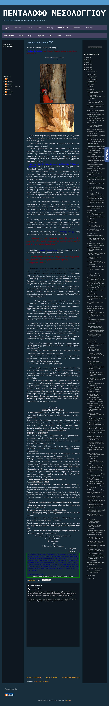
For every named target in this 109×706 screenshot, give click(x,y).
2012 (87, 67)
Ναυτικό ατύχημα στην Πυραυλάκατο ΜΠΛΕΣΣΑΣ (95, 550)
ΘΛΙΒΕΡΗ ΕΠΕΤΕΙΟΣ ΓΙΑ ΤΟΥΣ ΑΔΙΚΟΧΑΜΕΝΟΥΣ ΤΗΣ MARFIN (96, 506)
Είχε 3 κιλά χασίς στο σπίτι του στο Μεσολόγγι (95, 384)
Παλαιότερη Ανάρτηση (71, 677)
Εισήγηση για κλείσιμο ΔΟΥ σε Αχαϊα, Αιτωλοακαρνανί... (95, 213)
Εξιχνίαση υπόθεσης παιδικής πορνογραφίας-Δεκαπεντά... (95, 330)
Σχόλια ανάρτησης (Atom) (41, 681)
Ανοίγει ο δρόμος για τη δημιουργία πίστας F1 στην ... (96, 423)
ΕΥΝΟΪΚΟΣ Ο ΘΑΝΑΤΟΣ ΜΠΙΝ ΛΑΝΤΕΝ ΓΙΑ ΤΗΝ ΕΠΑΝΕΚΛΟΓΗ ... (96, 559)
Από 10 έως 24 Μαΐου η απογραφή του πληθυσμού (95, 554)
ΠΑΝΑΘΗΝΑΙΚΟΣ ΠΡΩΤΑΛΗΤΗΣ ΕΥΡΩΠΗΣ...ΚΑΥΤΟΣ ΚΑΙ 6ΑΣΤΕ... (95, 461)
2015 (87, 59)
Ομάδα (29, 28)
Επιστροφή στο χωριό (93, 143)
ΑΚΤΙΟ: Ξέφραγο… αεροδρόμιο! (96, 490)
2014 (87, 62)
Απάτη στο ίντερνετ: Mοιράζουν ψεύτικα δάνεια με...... (96, 169)
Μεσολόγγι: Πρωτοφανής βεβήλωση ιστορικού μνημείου (94, 526)
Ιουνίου (89, 86)
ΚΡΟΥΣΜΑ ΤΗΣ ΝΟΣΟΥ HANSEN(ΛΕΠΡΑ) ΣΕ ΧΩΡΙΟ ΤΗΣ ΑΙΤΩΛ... (96, 263)
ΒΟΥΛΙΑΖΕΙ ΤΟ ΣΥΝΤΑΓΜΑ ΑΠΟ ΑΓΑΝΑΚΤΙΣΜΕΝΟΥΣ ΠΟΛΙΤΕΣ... (95, 189)
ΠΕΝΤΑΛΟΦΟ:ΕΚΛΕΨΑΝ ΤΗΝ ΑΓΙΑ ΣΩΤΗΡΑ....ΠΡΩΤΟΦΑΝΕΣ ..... (96, 269)
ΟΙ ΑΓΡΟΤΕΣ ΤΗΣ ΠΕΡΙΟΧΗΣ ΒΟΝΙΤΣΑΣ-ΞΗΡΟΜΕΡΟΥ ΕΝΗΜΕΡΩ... (95, 374)
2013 (87, 64)
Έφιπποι (39, 28)
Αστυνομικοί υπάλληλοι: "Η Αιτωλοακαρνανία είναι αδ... (95, 326)
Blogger (68, 700)
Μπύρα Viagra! (91, 122)
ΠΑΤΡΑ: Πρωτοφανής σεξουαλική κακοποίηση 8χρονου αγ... (94, 363)
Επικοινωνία (77, 28)
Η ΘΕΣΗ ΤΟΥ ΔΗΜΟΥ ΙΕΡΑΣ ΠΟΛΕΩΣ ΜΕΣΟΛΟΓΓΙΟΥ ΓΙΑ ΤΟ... (96, 239)
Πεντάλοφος (18, 28)
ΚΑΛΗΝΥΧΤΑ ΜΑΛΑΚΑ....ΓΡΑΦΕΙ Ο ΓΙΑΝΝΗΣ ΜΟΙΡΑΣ (94, 349)
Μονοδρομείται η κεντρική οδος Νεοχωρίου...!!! (96, 132)
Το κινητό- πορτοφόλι (93, 233)
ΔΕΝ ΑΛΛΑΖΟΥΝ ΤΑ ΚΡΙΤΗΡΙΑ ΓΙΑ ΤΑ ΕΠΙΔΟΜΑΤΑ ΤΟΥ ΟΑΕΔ (96, 449)
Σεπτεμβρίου (91, 79)
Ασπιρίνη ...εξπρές (92, 210)
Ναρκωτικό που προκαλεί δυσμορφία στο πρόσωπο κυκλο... (95, 335)
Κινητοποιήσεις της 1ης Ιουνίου (96, 146)
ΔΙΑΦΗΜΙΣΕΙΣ (62, 28)
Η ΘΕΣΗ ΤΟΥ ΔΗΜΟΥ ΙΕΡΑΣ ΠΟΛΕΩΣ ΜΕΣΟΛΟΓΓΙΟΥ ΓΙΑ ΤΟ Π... (96, 298)
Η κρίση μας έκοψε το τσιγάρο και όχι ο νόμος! (95, 161)
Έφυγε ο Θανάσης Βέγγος (94, 534)
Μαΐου (89, 89)
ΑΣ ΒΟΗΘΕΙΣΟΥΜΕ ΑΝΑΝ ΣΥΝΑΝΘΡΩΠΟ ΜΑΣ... (94, 388)
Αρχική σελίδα (51, 677)
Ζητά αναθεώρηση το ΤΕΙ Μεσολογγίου (94, 358)
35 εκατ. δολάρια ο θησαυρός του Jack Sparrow (95, 229)
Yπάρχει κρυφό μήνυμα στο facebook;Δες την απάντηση (95, 244)
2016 (87, 57)
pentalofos (10, 92)
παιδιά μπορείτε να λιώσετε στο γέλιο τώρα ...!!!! (96, 497)
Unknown (9, 81)
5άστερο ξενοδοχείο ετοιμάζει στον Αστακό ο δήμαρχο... (95, 466)
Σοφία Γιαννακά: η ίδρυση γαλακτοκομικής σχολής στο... (96, 400)
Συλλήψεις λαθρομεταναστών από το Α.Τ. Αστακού (95, 115)
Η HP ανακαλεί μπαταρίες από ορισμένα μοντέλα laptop (95, 101)
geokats (9, 89)
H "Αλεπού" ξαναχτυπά (93, 391)
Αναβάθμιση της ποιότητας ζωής (96, 179)
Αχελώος (50, 28)
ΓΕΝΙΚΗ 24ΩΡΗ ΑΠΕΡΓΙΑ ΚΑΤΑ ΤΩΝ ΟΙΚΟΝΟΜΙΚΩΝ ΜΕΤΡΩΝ (96, 409)
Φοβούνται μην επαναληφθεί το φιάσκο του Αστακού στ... (96, 531)
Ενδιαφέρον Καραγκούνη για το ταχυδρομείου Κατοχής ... (96, 286)
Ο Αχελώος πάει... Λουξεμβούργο (92, 221)
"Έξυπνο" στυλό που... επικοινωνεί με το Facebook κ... (95, 183)
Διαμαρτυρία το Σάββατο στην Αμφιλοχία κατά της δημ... (95, 193)
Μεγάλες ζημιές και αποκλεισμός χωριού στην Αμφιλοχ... (96, 510)
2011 (87, 69)
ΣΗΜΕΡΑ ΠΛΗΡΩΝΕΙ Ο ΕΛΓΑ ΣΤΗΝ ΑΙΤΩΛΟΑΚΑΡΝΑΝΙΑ (95, 140)
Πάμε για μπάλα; (92, 323)
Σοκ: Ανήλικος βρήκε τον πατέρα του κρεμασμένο (96, 546)
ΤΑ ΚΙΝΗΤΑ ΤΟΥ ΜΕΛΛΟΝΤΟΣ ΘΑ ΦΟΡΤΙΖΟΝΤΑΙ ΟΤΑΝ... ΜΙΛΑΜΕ (96, 432)
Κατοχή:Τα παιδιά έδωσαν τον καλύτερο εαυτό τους (95, 274)
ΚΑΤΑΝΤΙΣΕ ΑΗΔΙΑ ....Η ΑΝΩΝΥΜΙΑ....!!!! (94, 258)
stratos (9, 94)
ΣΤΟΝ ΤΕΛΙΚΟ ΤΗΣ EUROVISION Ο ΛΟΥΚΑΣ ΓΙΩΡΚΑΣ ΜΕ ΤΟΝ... (95, 395)
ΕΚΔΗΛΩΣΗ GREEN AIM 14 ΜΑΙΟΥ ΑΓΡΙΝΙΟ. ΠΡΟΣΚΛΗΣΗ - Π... (95, 438)
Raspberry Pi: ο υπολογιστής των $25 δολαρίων (95, 478)
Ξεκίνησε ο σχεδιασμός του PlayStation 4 (94, 153)
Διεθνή (59, 35)
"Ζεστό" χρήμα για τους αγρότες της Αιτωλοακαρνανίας (96, 501)
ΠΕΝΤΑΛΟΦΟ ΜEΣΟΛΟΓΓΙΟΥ (54, 13)
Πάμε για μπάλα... (92, 294)
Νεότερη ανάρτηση (34, 677)
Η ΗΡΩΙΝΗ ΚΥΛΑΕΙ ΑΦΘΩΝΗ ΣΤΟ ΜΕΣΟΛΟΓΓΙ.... (95, 111)
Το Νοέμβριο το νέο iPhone (94, 306)
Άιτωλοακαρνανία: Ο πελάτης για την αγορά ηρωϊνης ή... (95, 542)
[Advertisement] (53, 661)
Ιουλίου (89, 84)
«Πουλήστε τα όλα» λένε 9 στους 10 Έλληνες (94, 125)
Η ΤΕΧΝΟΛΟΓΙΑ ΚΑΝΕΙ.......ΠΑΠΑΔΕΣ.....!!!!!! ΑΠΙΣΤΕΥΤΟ (96, 97)
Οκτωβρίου (90, 77)
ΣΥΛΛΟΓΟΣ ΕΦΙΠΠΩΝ (13, 86)
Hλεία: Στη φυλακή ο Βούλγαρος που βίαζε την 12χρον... (96, 419)
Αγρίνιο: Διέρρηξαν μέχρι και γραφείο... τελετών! (95, 165)
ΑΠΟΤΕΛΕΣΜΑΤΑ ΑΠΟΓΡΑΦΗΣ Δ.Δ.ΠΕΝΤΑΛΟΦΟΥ (96, 149)
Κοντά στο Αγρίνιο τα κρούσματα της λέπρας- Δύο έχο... (96, 254)
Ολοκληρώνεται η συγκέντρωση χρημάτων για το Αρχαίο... (96, 197)
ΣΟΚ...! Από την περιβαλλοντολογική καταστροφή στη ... (93, 521)
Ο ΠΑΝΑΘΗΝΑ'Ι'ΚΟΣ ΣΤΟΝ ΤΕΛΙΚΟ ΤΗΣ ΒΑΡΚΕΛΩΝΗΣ (96, 482)
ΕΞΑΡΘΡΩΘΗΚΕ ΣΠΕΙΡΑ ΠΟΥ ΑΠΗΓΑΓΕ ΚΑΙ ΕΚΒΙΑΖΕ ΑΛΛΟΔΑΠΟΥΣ (96, 106)
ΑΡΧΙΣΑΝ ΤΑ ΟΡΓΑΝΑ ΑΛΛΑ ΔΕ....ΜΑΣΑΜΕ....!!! (95, 538)
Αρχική (6, 28)
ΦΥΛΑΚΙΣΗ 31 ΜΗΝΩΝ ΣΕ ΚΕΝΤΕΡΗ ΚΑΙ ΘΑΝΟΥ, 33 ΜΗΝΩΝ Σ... (95, 415)
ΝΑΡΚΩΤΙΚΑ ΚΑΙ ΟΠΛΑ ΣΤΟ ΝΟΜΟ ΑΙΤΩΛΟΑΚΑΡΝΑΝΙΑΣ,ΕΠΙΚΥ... (96, 315)
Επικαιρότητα (9, 35)
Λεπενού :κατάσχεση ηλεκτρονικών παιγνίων (94, 567)
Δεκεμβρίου (90, 72)
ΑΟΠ (50, 35)
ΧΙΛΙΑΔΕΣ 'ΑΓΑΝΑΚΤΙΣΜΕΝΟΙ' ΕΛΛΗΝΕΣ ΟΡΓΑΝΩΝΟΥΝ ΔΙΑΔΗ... (96, 202)
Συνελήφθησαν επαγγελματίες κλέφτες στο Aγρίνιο (95, 207)
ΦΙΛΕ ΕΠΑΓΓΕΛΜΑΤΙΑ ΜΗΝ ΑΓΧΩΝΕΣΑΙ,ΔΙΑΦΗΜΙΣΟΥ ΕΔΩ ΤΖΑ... (95, 443)
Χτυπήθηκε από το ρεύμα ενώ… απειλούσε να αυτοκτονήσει (96, 119)
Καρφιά (68, 35)
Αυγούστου (90, 81)
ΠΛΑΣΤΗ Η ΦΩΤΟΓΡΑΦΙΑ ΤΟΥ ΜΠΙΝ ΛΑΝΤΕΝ (96, 563)
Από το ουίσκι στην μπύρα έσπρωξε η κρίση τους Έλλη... (96, 278)
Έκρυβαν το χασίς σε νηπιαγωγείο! (93, 340)
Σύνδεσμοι (89, 28)
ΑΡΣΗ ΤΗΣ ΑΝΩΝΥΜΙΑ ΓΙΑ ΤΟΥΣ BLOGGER (95, 92)
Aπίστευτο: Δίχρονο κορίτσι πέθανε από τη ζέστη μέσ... (95, 225)
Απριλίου (90, 575)
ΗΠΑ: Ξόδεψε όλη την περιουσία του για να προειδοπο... (96, 320)
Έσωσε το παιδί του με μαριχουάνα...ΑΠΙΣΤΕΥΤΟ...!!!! (96, 515)
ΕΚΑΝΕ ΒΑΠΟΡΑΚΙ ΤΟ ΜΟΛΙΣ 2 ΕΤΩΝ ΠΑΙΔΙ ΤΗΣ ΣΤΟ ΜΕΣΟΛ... (96, 379)
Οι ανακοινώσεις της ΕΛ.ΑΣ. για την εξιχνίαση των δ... (96, 474)
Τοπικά (20, 35)
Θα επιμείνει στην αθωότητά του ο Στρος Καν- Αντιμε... (96, 344)
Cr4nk (8, 79)
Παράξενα (40, 35)
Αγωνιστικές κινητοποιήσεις (95, 177)
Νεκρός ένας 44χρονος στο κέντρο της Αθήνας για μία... (95, 427)
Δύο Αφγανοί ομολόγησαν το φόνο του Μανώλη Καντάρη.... (96, 282)
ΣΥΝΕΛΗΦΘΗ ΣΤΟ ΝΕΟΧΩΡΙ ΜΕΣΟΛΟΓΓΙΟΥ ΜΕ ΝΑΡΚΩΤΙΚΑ (95, 368)
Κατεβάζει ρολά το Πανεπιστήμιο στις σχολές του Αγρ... (96, 157)
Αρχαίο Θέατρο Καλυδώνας (95, 235)
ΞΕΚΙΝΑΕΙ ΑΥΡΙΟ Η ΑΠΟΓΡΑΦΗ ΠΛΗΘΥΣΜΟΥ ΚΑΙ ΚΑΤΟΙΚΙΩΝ (95, 454)
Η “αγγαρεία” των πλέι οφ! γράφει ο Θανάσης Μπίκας (95, 354)
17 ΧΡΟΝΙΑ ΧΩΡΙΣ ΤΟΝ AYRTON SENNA (94, 571)
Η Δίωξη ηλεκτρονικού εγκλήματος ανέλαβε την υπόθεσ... (94, 249)
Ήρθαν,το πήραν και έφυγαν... (95, 129)
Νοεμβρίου (90, 74)
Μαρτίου (90, 578)
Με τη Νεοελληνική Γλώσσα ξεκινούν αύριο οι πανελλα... (95, 404)
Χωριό (30, 35)
